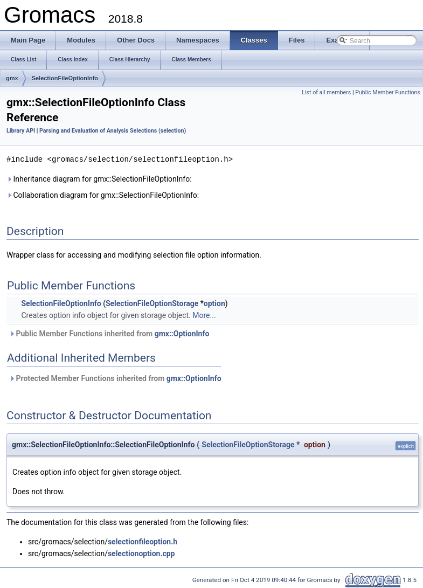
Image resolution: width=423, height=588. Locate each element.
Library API (20, 130)
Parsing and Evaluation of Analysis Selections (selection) (112, 130)
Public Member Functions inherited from (109, 333)
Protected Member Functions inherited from (115, 377)
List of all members (326, 92)
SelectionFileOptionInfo (65, 78)
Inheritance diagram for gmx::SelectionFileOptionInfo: (99, 178)
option (214, 303)
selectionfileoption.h (142, 541)
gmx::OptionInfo (182, 333)
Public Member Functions (387, 92)
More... (204, 314)
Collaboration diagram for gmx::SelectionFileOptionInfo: (102, 194)
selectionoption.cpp (141, 553)
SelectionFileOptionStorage (152, 303)
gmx (12, 78)
